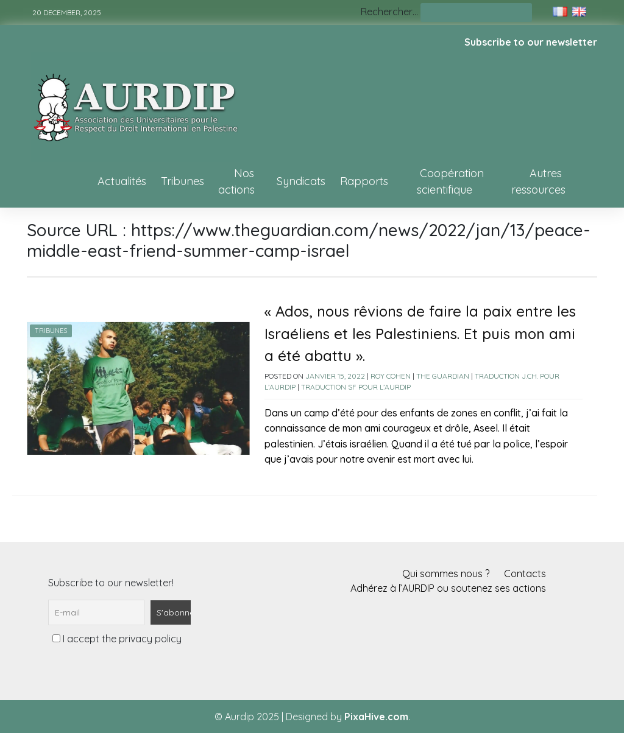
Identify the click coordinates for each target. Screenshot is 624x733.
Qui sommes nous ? (445, 573)
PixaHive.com (376, 716)
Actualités (122, 181)
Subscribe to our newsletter (530, 42)
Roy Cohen (390, 376)
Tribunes (182, 181)
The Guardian (442, 376)
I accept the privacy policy (117, 639)
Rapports (364, 181)
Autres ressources (538, 181)
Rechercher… (389, 11)
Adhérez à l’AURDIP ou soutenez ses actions (448, 588)
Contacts (525, 573)
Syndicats (301, 181)
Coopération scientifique (450, 181)
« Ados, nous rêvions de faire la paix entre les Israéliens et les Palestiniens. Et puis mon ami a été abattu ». (420, 333)
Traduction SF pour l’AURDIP (356, 386)
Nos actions (236, 181)
